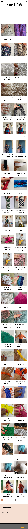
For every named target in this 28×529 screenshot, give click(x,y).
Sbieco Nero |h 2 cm (7, 173)
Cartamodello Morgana (7, 247)
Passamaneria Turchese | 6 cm (20, 191)
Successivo (12, 500)
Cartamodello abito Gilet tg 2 (7, 154)
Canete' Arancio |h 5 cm (20, 381)
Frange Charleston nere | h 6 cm (7, 457)
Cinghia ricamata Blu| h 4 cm (21, 210)
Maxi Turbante (7, 494)
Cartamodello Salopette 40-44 (7, 475)
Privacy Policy (19, 527)
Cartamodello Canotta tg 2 (7, 136)
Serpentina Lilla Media (21, 400)
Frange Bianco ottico (7, 77)
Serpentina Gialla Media (7, 418)
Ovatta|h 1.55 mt (21, 475)
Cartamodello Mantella (21, 228)
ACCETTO (23, 527)
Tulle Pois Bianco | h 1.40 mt (7, 117)
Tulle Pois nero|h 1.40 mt (20, 117)
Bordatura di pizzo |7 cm (20, 97)
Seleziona (5, 17)
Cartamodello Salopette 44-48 (20, 457)
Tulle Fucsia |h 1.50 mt (20, 305)
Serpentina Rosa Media (21, 418)
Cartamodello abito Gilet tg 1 (20, 154)
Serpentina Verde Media (7, 437)
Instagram (3, 518)
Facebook (1, 518)
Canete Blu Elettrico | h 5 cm (7, 400)
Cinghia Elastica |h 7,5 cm (20, 287)
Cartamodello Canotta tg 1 (20, 136)
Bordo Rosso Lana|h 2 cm (7, 191)
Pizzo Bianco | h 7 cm (7, 287)
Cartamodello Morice (7, 228)
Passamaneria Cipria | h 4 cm (20, 267)
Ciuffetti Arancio (7, 381)
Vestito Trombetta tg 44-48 (20, 494)
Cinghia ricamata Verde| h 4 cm (7, 210)
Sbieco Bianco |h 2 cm (21, 173)
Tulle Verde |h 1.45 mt (7, 344)
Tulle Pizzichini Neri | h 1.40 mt (7, 37)
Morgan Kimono (20, 344)
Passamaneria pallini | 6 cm (7, 305)
